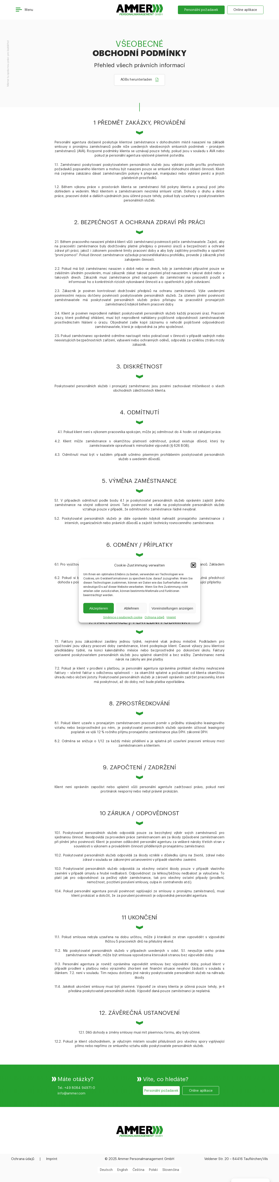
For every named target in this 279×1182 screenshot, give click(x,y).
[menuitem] (106, 1170)
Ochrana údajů (154, 617)
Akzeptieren (98, 608)
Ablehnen (131, 608)
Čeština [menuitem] (138, 1170)
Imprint (171, 617)
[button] (193, 565)
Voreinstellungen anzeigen (172, 608)
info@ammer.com (71, 1114)
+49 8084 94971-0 (79, 1108)
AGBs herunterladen (136, 81)
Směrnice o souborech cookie (122, 617)
